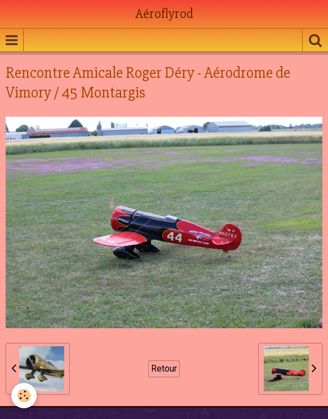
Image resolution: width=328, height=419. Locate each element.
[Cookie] (24, 395)
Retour (164, 368)
